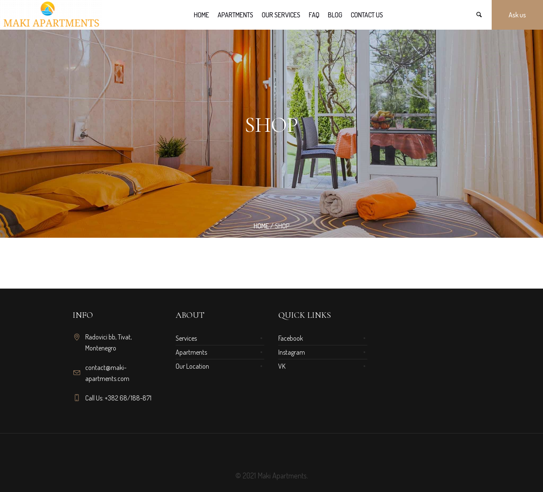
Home (261, 226)
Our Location (192, 366)
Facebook (290, 338)
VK (281, 366)
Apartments (191, 352)
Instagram (291, 352)
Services (186, 338)
